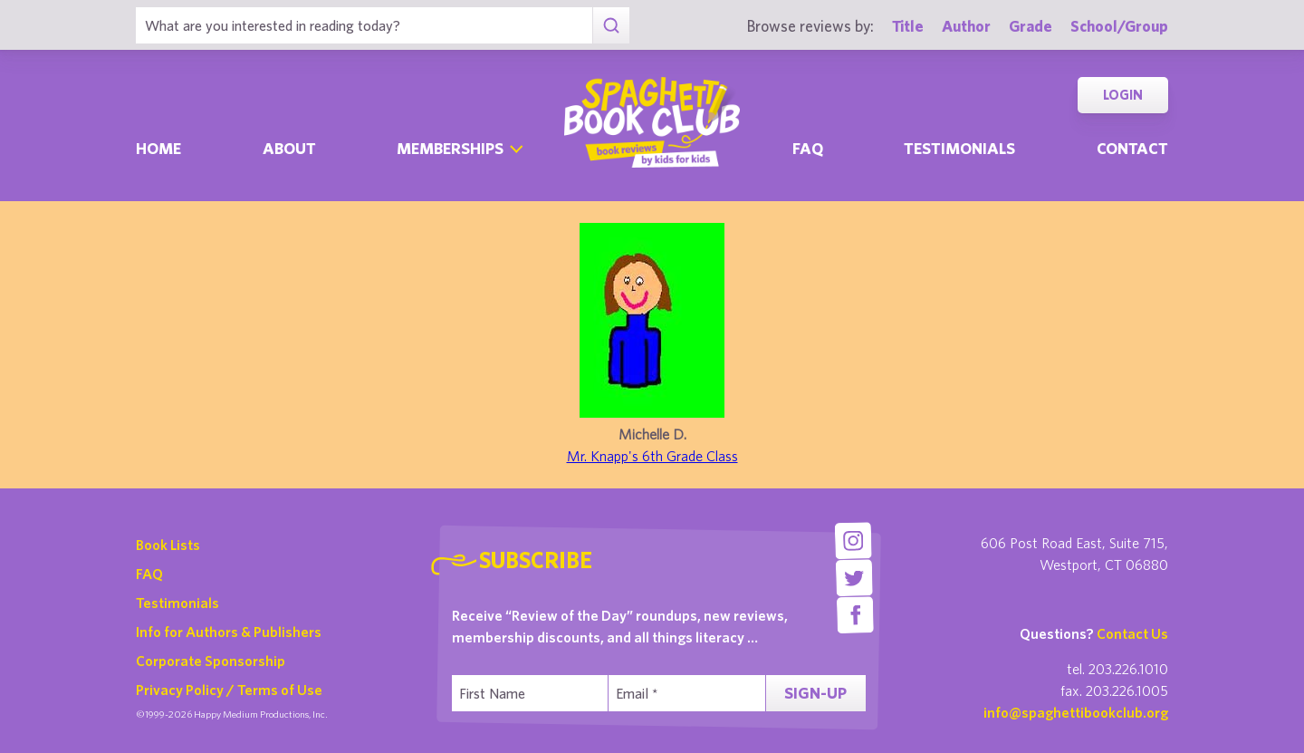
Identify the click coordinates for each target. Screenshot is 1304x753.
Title (908, 25)
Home (158, 148)
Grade (1030, 25)
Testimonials (959, 148)
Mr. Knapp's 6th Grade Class (652, 456)
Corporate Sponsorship (210, 660)
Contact (1132, 148)
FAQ (149, 573)
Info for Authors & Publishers (228, 631)
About (289, 148)
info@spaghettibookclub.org (1075, 712)
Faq (807, 148)
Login (1123, 94)
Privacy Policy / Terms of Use (229, 689)
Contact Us (1132, 633)
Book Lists (168, 544)
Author (966, 25)
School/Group (1119, 25)
